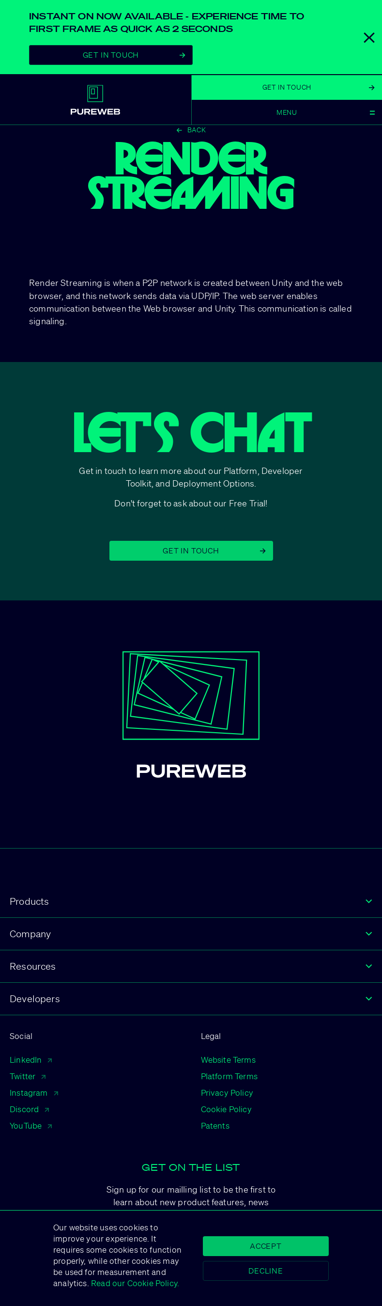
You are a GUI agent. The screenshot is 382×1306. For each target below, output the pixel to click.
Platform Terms (229, 1076)
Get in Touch (214, 550)
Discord (29, 1109)
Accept (266, 1246)
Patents (215, 1125)
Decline (265, 1270)
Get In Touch (134, 55)
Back (191, 130)
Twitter (28, 1076)
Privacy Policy (227, 1092)
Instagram (34, 1092)
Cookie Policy (226, 1109)
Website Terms (228, 1059)
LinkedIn (31, 1059)
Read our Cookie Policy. (134, 1283)
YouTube (31, 1125)
